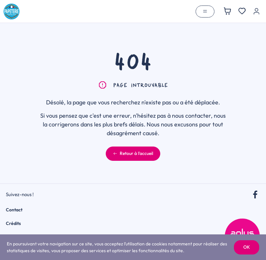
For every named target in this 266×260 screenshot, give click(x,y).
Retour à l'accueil (133, 153)
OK (246, 247)
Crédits (13, 223)
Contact (14, 210)
